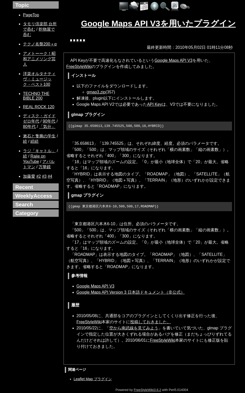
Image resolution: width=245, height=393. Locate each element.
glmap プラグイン (88, 114)
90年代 (49, 121)
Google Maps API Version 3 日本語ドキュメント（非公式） (131, 292)
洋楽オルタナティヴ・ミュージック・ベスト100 (39, 79)
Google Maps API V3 (173, 60)
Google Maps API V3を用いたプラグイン (158, 23)
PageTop (31, 15)
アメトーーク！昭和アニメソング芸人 (39, 58)
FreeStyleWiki (79, 66)
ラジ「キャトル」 (39, 151)
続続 (34, 141)
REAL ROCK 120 (38, 107)
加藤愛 (29, 176)
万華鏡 (45, 167)
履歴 (75, 305)
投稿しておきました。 (150, 322)
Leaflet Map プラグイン (93, 379)
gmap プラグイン (87, 195)
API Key (154, 104)
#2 (38, 176)
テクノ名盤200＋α (40, 44)
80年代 (29, 126)
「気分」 (47, 126)
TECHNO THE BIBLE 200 (36, 95)
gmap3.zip (96, 92)
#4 (50, 176)
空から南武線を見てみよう (133, 328)
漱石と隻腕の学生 (39, 136)
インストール (83, 75)
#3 (44, 176)
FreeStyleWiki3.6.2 (147, 390)
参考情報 (79, 275)
